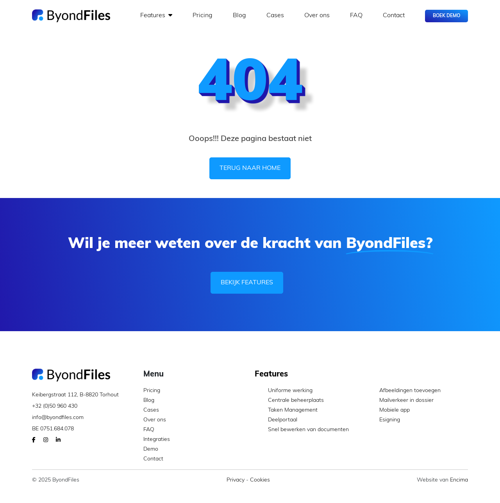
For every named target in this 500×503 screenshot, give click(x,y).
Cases (275, 15)
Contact (394, 15)
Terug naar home (250, 168)
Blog (239, 15)
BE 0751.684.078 (53, 429)
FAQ (356, 15)
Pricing (202, 15)
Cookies (260, 480)
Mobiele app (388, 410)
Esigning (383, 420)
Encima (459, 480)
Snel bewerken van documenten (302, 430)
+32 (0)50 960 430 (54, 406)
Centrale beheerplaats (289, 400)
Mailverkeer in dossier (400, 400)
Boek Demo (446, 16)
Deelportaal (276, 420)
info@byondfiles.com (58, 418)
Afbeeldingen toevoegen (403, 391)
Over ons (317, 15)
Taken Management (286, 410)
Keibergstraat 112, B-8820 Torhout (75, 395)
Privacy (236, 480)
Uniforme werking (283, 391)
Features (156, 15)
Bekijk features (247, 283)
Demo (150, 449)
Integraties (156, 439)
